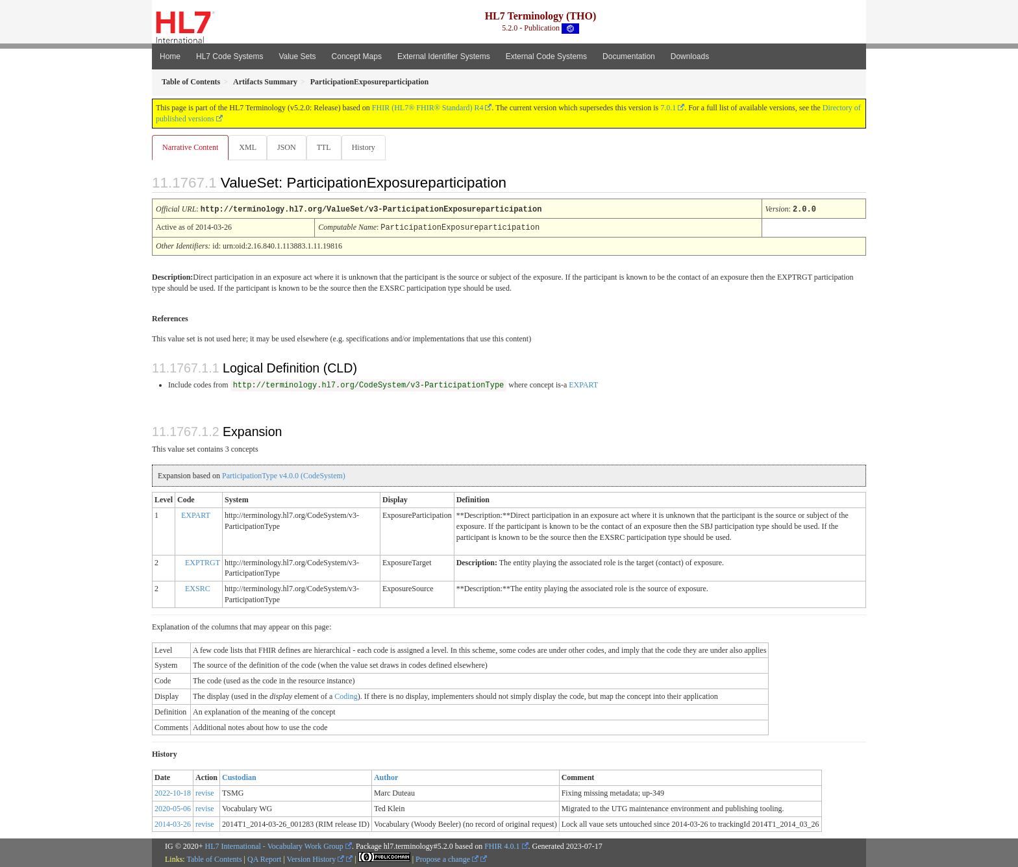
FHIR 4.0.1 (501, 845)
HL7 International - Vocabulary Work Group (274, 845)
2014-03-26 (173, 823)
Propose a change (447, 858)
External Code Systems (546, 56)
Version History (316, 858)
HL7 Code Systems (229, 56)
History (368, 147)
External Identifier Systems (443, 56)
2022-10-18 (173, 792)
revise (204, 792)
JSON (289, 147)
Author (386, 776)
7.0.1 (668, 107)
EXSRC (197, 587)
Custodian (239, 776)
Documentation (628, 56)
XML (249, 147)
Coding (345, 695)
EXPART (583, 384)
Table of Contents (214, 858)
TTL (328, 147)
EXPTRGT (202, 562)
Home (170, 56)
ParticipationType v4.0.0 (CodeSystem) (283, 475)
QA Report (264, 858)
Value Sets (297, 56)
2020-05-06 (173, 807)
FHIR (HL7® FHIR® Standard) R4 (428, 107)
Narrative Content (190, 147)
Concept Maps (357, 56)
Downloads (690, 56)
